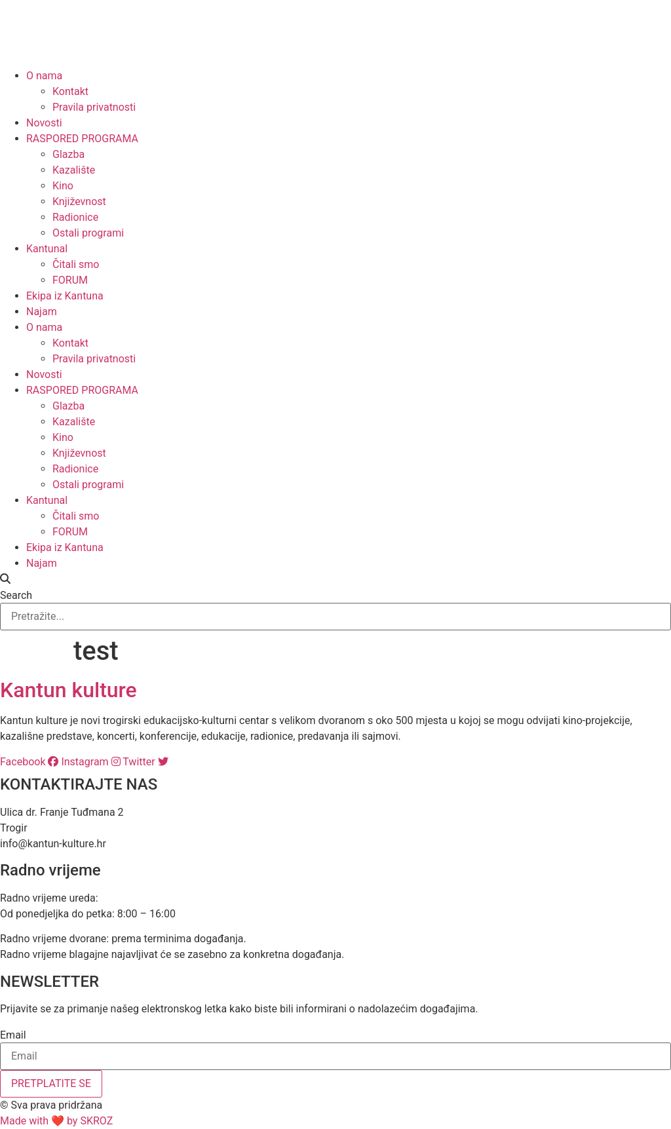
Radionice (75, 217)
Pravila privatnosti (94, 107)
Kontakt (70, 91)
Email (13, 1035)
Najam (41, 311)
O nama (44, 75)
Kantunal (46, 248)
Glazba (68, 154)
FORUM (70, 280)
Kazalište (73, 170)
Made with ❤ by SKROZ (56, 1121)
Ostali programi (88, 233)
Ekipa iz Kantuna (65, 296)
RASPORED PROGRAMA (82, 138)
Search (16, 595)
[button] (335, 579)
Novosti (44, 123)
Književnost (79, 201)
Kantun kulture (68, 690)
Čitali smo (75, 264)
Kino (62, 186)
